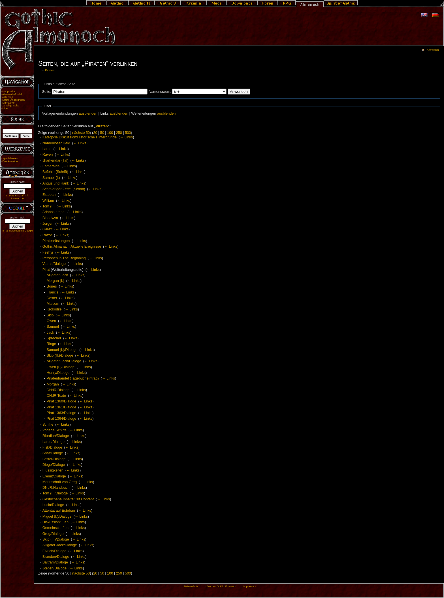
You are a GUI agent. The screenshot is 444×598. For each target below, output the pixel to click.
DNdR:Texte (56, 396)
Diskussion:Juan (55, 522)
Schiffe (48, 424)
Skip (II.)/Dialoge (60, 355)
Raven (47, 155)
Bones (52, 286)
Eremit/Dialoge (54, 476)
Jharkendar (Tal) (55, 160)
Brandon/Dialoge (55, 557)
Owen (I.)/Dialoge (61, 367)
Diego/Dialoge (53, 465)
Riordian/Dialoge (55, 436)
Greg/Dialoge (53, 534)
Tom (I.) (48, 206)
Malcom (53, 304)
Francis (53, 292)
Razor (47, 235)
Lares (47, 149)
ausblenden (88, 113)
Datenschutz (191, 586)
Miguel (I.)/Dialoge (57, 516)
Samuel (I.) (51, 178)
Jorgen (48, 224)
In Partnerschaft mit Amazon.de (17, 197)
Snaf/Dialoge (52, 453)
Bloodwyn (50, 218)
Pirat (46, 270)
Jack (50, 333)
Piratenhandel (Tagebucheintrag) (73, 378)
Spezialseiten (10, 158)
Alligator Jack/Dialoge (64, 361)
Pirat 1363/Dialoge (61, 413)
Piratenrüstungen (56, 241)
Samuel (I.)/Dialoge (62, 350)
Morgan (53, 384)
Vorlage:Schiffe (54, 430)
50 (102, 133)
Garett (47, 229)
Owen (51, 321)
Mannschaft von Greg (59, 482)
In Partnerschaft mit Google (17, 230)
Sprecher (54, 338)
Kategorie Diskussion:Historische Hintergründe (79, 137)
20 (95, 133)
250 (119, 133)
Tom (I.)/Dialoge (55, 493)
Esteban (49, 195)
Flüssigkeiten (52, 470)
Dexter (52, 298)
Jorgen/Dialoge (54, 568)
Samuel (53, 327)
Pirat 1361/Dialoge (61, 407)
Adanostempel (53, 212)
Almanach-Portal (12, 94)
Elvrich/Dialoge (54, 551)
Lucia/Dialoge (53, 505)
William (48, 201)
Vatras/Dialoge (54, 264)
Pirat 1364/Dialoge (61, 419)
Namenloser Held (56, 143)
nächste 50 (81, 133)
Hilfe (5, 108)
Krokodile (54, 309)
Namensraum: (160, 92)
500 (128, 133)
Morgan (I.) (55, 281)
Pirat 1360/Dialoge (61, 401)
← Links (126, 137)
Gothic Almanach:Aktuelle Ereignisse (71, 246)
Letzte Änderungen (13, 99)
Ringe (51, 344)
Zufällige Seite (10, 105)
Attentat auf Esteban (58, 511)
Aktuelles (7, 97)
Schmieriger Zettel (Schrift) (63, 189)
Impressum (249, 586)
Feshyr (48, 252)
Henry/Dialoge (58, 373)
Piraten (50, 70)
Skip (50, 315)
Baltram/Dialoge (55, 562)
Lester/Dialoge (54, 459)
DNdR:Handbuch (56, 488)
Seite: (46, 92)
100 (110, 133)
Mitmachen (8, 102)
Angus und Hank (55, 183)
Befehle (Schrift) (55, 172)
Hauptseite (8, 91)
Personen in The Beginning (64, 258)
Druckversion (10, 161)
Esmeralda (51, 166)
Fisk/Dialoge (52, 447)
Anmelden (433, 49)
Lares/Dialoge (53, 442)
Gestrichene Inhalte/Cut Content (68, 499)
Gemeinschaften (55, 528)
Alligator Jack (57, 275)
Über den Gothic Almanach (221, 586)
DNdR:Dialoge (58, 390)
